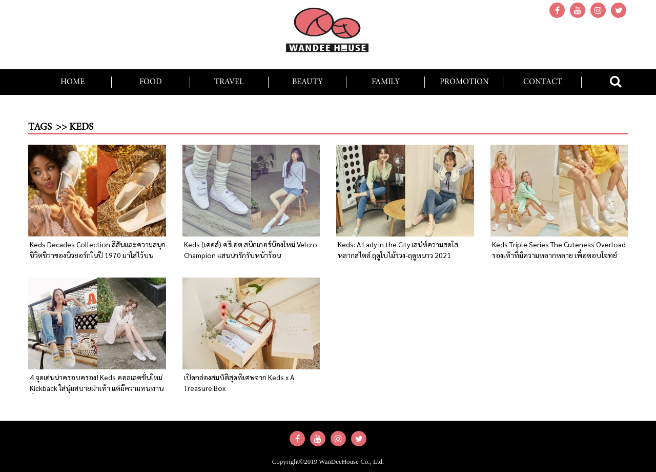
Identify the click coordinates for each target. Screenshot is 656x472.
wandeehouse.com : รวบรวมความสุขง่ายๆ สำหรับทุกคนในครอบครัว (328, 33)
